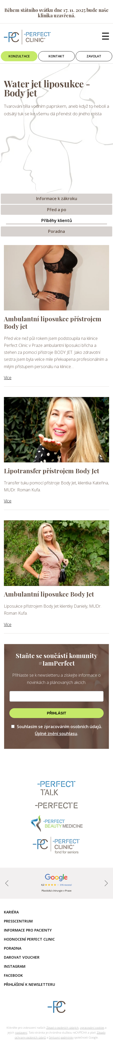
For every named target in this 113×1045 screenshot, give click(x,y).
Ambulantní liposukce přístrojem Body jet (52, 322)
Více (7, 377)
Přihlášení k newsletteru (29, 984)
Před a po (56, 209)
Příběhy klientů (56, 220)
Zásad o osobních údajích (62, 1027)
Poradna (56, 231)
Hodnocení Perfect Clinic (29, 939)
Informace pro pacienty (28, 930)
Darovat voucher (21, 957)
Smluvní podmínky (61, 1037)
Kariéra (11, 912)
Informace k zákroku (56, 198)
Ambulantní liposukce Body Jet (49, 594)
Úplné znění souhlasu (56, 733)
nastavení (21, 1032)
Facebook (13, 975)
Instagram (14, 966)
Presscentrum (18, 921)
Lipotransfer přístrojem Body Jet (51, 471)
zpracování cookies (92, 1027)
